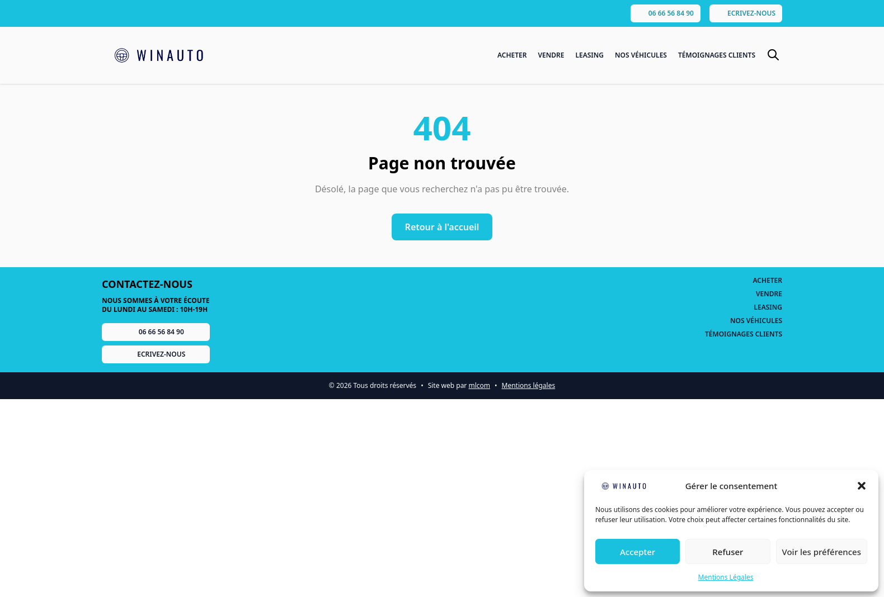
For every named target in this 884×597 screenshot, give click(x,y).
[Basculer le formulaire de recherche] (773, 55)
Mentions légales (529, 385)
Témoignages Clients (716, 55)
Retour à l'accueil (442, 227)
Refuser (727, 551)
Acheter (512, 55)
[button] (861, 485)
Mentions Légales (726, 577)
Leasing (589, 55)
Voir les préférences (821, 551)
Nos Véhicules (641, 55)
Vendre (551, 55)
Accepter (637, 551)
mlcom (479, 385)
